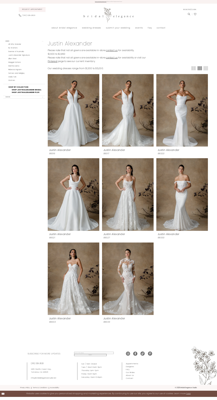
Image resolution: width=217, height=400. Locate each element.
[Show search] (189, 15)
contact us (112, 52)
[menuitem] (32, 11)
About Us (130, 378)
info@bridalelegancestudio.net (43, 381)
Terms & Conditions (40, 390)
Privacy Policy (25, 390)
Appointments (132, 367)
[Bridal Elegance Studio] (108, 16)
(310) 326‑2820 (37, 366)
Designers (130, 369)
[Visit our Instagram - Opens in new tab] (128, 356)
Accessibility (54, 390)
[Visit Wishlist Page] (195, 15)
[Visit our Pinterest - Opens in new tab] (150, 356)
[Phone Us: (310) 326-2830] (28, 17)
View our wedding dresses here (89, 2)
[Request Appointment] (32, 11)
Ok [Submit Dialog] (4, 396)
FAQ (127, 372)
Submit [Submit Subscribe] (113, 357)
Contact (129, 381)
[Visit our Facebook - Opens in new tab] (135, 356)
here (188, 397)
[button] (189, 11)
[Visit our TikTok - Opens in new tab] (142, 356)
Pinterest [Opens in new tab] (52, 63)
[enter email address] (89, 357)
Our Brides (130, 375)
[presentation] (73, 111)
